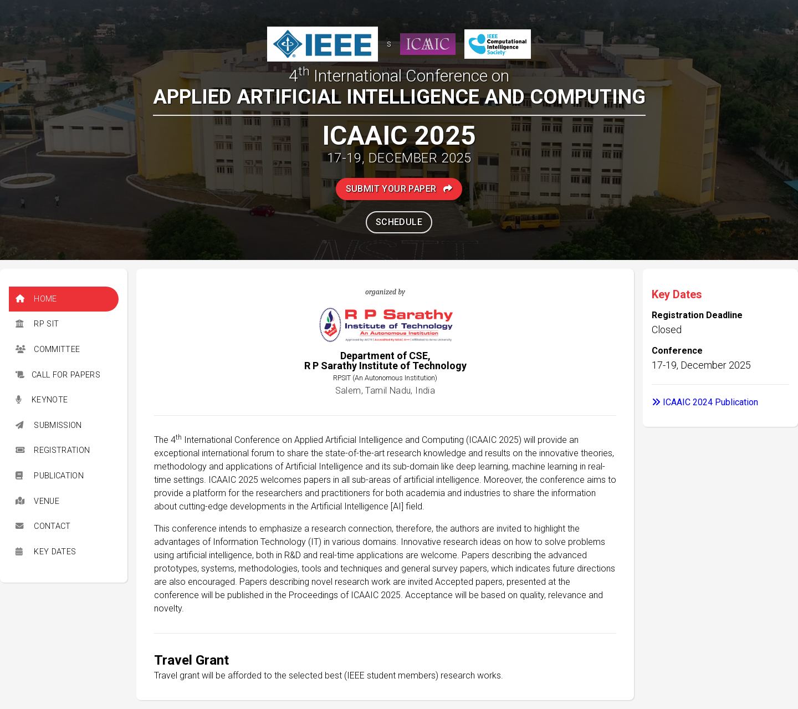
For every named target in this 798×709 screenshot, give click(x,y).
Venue (37, 501)
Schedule (399, 222)
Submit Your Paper (399, 188)
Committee (48, 349)
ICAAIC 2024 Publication (705, 402)
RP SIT (37, 324)
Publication (50, 476)
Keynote (42, 400)
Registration (53, 450)
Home (36, 299)
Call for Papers (58, 375)
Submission (49, 425)
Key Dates (46, 552)
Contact (43, 526)
